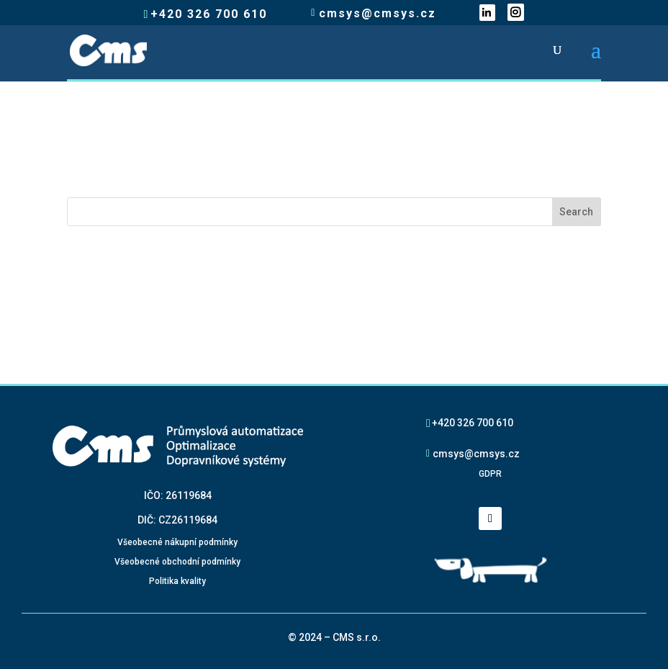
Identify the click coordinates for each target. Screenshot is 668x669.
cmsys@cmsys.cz (476, 453)
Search (576, 211)
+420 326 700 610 (472, 422)
